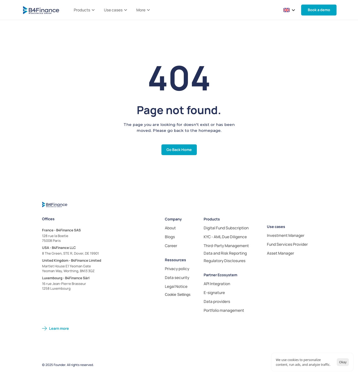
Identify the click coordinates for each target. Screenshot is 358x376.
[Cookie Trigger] (177, 295)
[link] (231, 253)
